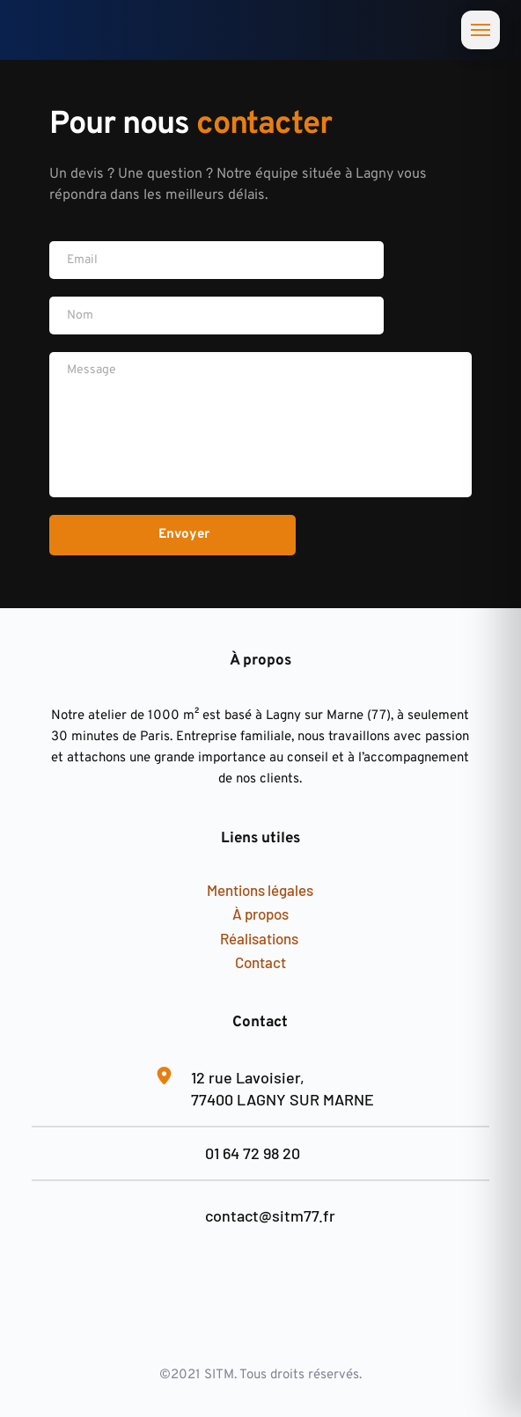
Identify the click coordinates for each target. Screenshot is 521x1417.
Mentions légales (260, 890)
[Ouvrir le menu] (480, 30)
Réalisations (260, 938)
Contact (260, 962)
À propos (260, 913)
